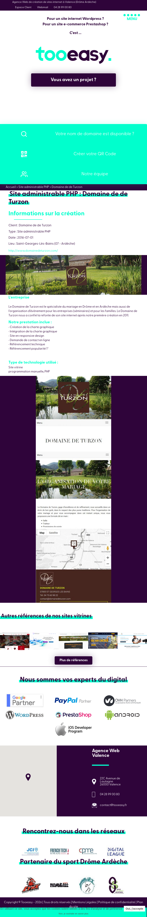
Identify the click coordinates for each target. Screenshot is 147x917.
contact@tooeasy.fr (113, 805)
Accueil (11, 187)
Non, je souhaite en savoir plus (73, 913)
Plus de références (74, 660)
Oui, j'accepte (134, 908)
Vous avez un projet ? (73, 80)
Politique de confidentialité (116, 902)
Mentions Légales (84, 902)
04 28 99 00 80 (110, 794)
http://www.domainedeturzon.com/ (33, 250)
